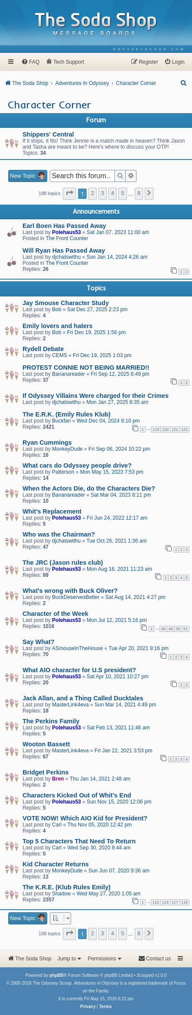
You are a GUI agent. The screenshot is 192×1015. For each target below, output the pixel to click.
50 (178, 629)
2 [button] (92, 193)
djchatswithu (66, 257)
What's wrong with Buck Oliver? (70, 590)
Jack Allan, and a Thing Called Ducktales (83, 698)
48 (163, 629)
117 (175, 902)
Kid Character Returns (56, 864)
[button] (69, 194)
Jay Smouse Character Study (66, 302)
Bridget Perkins (45, 772)
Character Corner (49, 104)
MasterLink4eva (70, 705)
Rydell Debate (43, 348)
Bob (56, 309)
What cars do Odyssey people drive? (77, 465)
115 (156, 902)
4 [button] (112, 193)
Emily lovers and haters (58, 325)
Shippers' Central (48, 134)
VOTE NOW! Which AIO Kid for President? (85, 818)
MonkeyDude (67, 449)
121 (175, 429)
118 (184, 902)
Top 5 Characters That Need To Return (79, 841)
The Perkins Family (51, 721)
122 (184, 429)
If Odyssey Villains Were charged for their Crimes (96, 395)
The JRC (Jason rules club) (63, 562)
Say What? (39, 641)
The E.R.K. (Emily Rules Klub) (67, 414)
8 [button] (138, 193)
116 (165, 902)
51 (185, 629)
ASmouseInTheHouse (77, 648)
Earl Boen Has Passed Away (64, 225)
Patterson (63, 472)
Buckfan (61, 421)
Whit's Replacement (52, 511)
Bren (58, 779)
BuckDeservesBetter (75, 597)
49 (171, 629)
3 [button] (102, 193)
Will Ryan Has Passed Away (64, 250)
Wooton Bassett (46, 744)
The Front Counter (67, 238)
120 (165, 429)
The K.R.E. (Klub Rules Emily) (67, 887)
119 (156, 429)
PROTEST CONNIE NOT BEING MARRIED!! (86, 367)
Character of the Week (55, 613)
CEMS (59, 355)
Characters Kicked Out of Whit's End (77, 795)
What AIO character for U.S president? (79, 670)
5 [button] (122, 193)
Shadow (61, 894)
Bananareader (68, 374)
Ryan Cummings (47, 442)
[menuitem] (149, 49)
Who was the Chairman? (59, 534)
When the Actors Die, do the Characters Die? (89, 488)
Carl (57, 825)
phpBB (56, 975)
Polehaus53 (66, 232)
